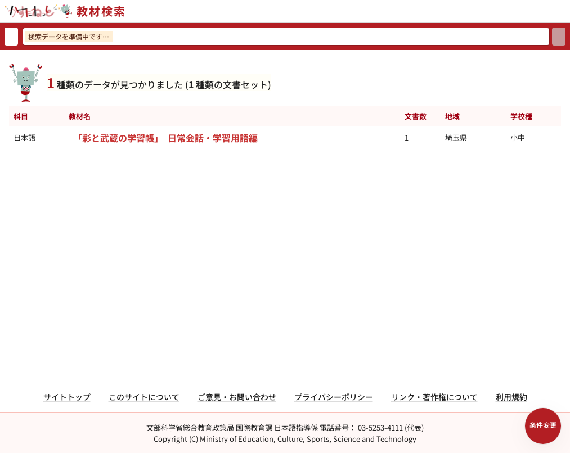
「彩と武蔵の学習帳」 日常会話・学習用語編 (165, 137)
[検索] (558, 37)
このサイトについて (144, 396)
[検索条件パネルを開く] (543, 426)
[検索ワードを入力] (286, 36)
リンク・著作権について (434, 396)
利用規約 (511, 396)
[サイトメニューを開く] (565, 11)
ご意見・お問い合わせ (237, 396)
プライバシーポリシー (333, 396)
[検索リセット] (11, 37)
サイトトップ (67, 396)
